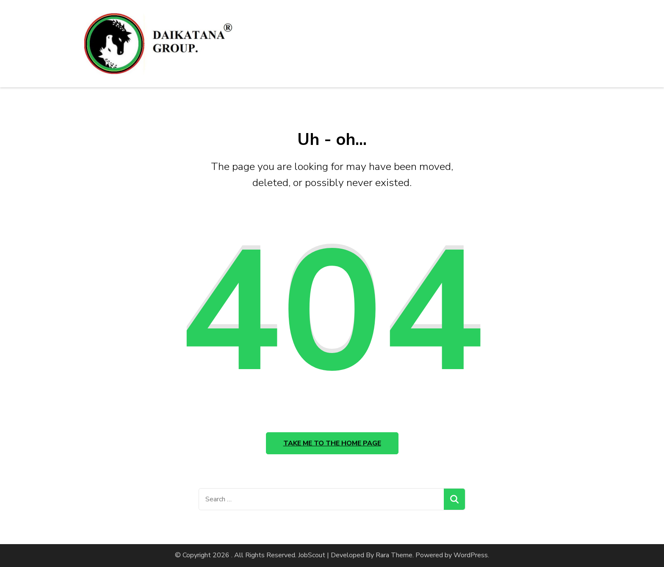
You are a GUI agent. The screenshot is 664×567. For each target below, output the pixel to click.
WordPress (471, 555)
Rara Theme (394, 555)
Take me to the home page (332, 443)
